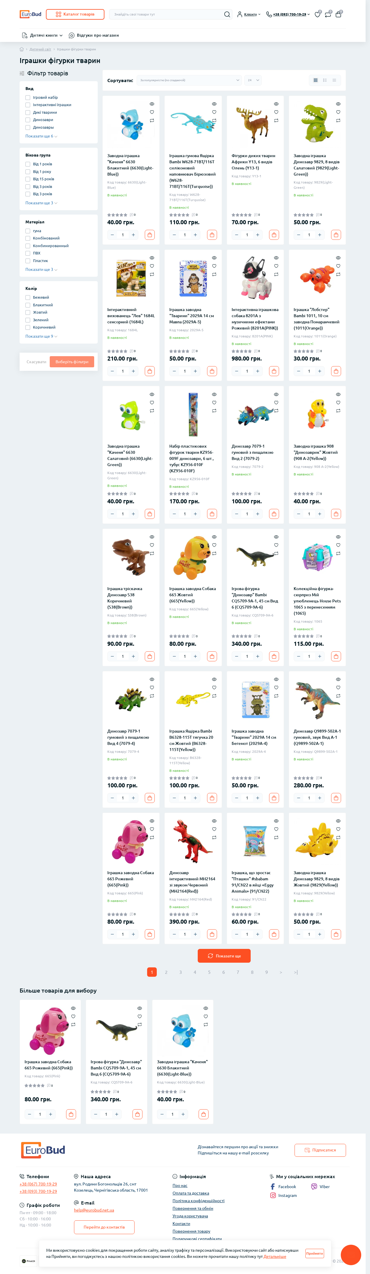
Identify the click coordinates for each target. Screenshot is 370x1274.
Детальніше (275, 1256)
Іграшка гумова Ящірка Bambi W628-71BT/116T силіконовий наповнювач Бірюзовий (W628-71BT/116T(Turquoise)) (192, 171)
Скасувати (36, 361)
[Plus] (133, 234)
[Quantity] (123, 234)
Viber (320, 1186)
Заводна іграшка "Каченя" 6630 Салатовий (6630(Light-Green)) (130, 455)
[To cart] (150, 235)
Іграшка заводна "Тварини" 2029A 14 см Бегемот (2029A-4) (254, 737)
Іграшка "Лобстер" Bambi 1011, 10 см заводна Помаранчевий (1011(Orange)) (317, 318)
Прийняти (314, 1253)
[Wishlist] (152, 111)
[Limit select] (253, 80)
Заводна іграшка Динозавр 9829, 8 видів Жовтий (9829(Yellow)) (317, 878)
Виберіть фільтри (72, 361)
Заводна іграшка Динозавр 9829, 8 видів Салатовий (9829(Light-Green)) (317, 164)
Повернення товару (191, 1231)
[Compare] (152, 120)
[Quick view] (152, 103)
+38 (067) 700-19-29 (38, 1184)
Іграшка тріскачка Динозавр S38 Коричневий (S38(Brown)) (124, 597)
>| (296, 972)
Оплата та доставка (191, 1193)
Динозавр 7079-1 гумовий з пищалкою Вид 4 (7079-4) (128, 737)
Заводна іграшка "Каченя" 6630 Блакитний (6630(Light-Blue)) (130, 164)
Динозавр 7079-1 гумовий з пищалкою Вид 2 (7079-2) (252, 452)
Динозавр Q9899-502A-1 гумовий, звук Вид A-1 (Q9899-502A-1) (317, 737)
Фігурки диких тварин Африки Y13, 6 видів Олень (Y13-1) (253, 161)
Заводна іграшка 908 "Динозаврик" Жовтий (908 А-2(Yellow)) (316, 452)
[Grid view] (316, 80)
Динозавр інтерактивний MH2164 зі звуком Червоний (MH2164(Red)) (192, 882)
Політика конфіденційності (199, 1200)
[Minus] (112, 234)
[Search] (227, 14)
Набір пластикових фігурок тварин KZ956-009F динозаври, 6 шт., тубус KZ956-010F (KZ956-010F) (191, 458)
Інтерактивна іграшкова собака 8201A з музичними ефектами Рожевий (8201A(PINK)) (255, 318)
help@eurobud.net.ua (94, 1210)
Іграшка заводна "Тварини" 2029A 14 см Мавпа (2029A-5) (191, 315)
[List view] (325, 80)
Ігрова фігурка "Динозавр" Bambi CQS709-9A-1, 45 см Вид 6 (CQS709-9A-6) (255, 597)
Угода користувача (190, 1216)
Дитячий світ (40, 49)
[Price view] (334, 80)
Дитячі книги (44, 35)
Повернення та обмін (193, 1208)
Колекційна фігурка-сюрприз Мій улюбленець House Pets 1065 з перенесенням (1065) (317, 601)
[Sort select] (189, 80)
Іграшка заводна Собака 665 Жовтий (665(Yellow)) (192, 594)
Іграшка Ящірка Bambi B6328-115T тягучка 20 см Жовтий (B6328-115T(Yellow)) (191, 740)
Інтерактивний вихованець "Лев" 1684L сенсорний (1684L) (131, 315)
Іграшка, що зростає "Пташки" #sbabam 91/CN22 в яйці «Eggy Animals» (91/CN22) (252, 882)
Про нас (180, 1185)
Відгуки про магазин (98, 35)
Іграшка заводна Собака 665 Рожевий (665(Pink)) (130, 878)
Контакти (181, 1223)
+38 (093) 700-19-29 (38, 1191)
